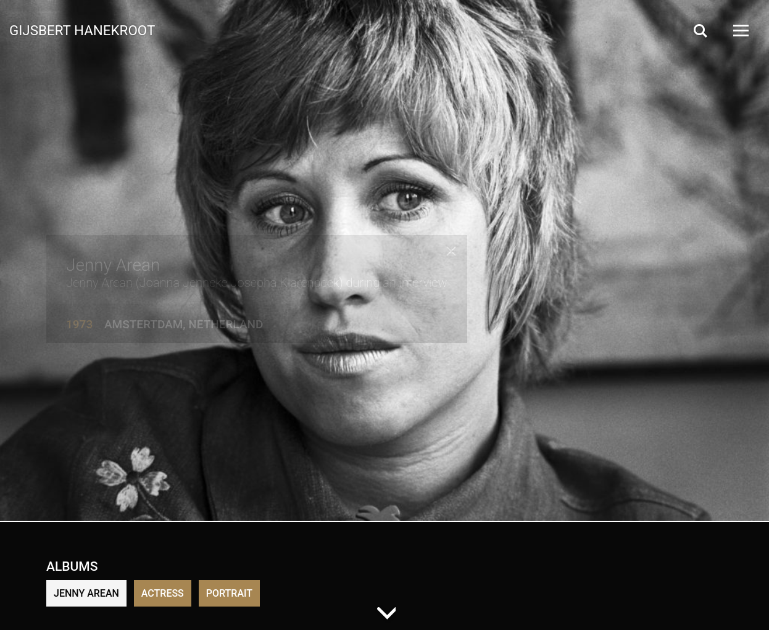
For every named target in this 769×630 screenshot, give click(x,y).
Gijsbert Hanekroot (82, 29)
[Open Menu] (740, 30)
